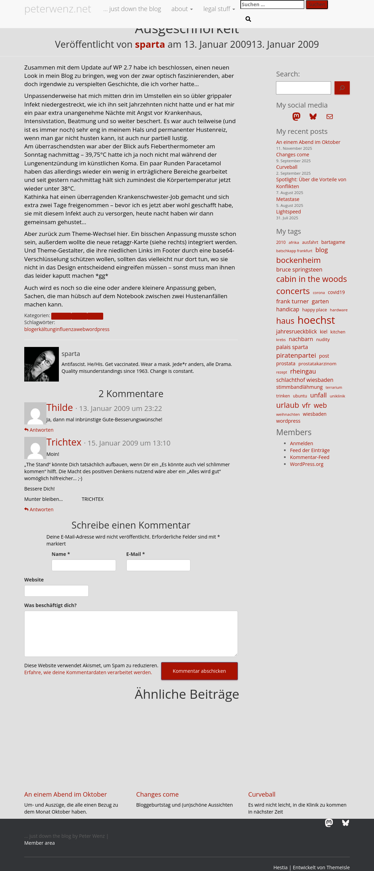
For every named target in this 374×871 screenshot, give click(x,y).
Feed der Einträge (310, 450)
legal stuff (219, 8)
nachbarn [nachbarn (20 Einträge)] (301, 339)
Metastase (287, 199)
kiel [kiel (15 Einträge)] (324, 331)
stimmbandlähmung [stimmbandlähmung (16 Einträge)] (299, 387)
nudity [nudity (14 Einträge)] (323, 339)
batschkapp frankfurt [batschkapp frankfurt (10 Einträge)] (294, 250)
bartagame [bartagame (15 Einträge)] (333, 242)
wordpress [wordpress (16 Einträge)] (288, 421)
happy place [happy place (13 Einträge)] (314, 309)
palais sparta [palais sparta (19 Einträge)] (292, 347)
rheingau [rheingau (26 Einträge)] (303, 371)
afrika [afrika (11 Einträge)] (294, 242)
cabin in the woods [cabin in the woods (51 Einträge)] (311, 278)
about (182, 8)
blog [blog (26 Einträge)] (321, 250)
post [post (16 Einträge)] (324, 355)
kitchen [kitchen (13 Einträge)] (337, 332)
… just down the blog (131, 8)
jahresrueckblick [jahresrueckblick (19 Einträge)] (296, 331)
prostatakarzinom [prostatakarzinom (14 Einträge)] (318, 363)
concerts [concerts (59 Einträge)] (293, 290)
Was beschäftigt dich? (50, 605)
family (79, 315)
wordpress (97, 329)
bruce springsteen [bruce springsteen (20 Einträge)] (299, 269)
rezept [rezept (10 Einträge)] (281, 372)
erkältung (44, 329)
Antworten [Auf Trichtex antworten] (39, 509)
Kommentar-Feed (309, 457)
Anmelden (301, 443)
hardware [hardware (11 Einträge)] (339, 309)
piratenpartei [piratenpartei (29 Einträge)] (296, 355)
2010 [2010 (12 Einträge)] (280, 242)
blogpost (61, 315)
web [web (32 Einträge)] (320, 405)
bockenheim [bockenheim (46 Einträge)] (298, 260)
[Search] (342, 87)
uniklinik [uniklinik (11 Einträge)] (337, 395)
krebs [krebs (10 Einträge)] (281, 339)
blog (29, 329)
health (95, 315)
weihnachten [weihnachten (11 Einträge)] (288, 414)
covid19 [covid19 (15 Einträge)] (336, 292)
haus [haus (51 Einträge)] (285, 320)
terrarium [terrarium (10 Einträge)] (334, 387)
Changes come (292, 154)
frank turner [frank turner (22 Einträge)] (292, 301)
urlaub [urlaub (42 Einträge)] (287, 405)
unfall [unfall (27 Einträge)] (318, 395)
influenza (65, 329)
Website (34, 579)
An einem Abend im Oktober (308, 142)
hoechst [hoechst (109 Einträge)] (316, 320)
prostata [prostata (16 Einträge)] (285, 363)
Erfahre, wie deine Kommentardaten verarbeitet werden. (88, 672)
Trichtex (63, 442)
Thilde (59, 407)
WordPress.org (306, 464)
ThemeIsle (338, 867)
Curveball (286, 167)
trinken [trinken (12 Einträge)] (283, 396)
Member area (39, 843)
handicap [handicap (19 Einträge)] (287, 309)
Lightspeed (288, 211)
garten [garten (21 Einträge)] (320, 301)
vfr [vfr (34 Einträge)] (306, 405)
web (81, 329)
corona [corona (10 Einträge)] (319, 292)
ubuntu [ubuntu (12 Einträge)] (300, 396)
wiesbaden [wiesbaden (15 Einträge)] (315, 414)
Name (61, 554)
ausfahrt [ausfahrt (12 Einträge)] (310, 242)
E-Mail (135, 554)
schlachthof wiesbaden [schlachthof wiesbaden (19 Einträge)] (304, 380)
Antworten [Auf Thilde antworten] (39, 430)
